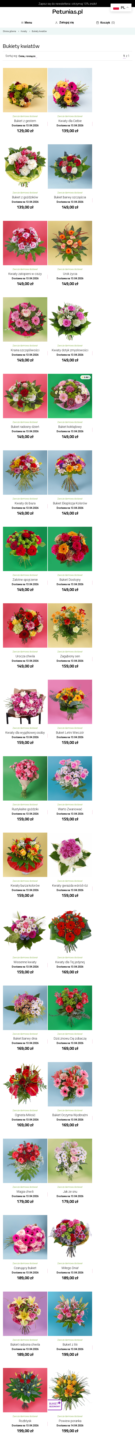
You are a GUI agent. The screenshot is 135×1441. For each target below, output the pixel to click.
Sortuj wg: (11, 57)
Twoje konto (67, 1406)
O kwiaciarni (67, 1389)
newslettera (63, 3)
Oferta (67, 1397)
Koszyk (106, 23)
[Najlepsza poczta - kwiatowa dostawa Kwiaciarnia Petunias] (67, 12)
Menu (27, 23)
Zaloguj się (66, 23)
